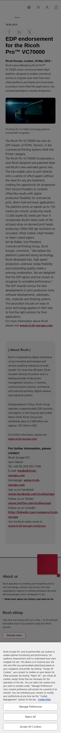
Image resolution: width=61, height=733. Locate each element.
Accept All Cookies (30, 726)
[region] (30, 687)
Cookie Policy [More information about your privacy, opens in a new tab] (44, 699)
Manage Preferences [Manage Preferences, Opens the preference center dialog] (30, 706)
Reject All (30, 716)
